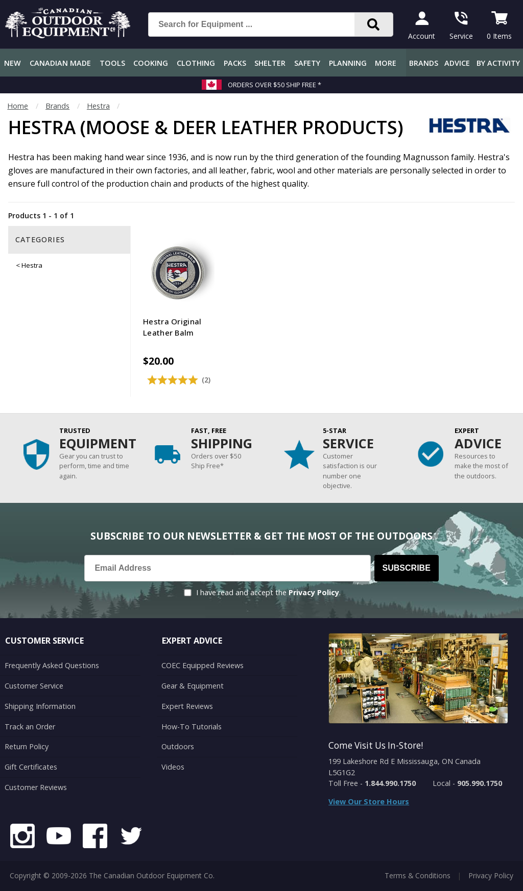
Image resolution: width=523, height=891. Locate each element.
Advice (457, 63)
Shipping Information (40, 706)
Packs (235, 63)
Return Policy (27, 746)
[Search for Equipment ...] (259, 24)
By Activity (498, 63)
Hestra (98, 106)
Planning (348, 63)
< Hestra (29, 265)
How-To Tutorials (191, 726)
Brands (423, 63)
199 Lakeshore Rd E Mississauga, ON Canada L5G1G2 (404, 766)
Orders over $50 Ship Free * (274, 84)
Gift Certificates (31, 767)
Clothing (196, 63)
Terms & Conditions (417, 875)
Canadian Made (60, 63)
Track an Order (30, 726)
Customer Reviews (36, 787)
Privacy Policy (314, 592)
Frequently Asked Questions (52, 665)
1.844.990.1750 (390, 783)
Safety (307, 63)
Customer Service (34, 686)
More (385, 63)
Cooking (150, 63)
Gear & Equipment (192, 686)
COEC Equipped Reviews (202, 665)
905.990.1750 (479, 783)
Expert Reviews (187, 706)
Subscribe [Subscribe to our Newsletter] (407, 568)
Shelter (270, 63)
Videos (172, 767)
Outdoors (177, 746)
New (12, 63)
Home (17, 106)
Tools (112, 63)
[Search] (373, 24)
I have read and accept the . (268, 592)
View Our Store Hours (368, 801)
